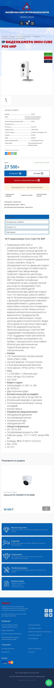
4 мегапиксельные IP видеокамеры (35, 144)
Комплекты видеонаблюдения (12, 634)
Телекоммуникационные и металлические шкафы (10, 638)
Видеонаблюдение (8, 630)
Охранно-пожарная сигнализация (39, 632)
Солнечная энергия (34, 635)
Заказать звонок (27, 17)
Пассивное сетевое (34, 628)
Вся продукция (33, 638)
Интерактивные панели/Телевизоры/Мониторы (10, 626)
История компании (8, 649)
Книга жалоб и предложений (35, 676)
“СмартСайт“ (32, 680)
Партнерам (5, 652)
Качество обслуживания (17, 676)
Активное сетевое (34, 625)
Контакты (31, 652)
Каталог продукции (34, 649)
